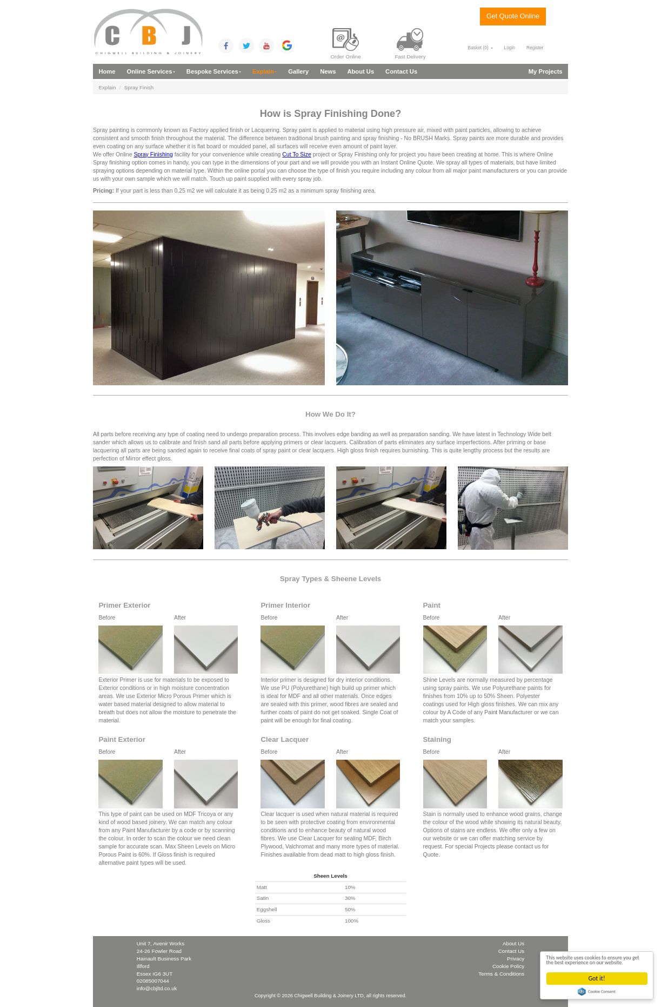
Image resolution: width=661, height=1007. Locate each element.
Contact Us (401, 71)
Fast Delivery (410, 44)
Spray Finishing (152, 154)
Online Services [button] (151, 71)
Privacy (515, 959)
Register (534, 47)
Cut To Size (296, 154)
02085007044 (153, 981)
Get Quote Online (512, 16)
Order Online (346, 44)
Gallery (298, 71)
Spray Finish (138, 87)
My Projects (546, 71)
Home (106, 71)
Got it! (597, 978)
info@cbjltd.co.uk (157, 988)
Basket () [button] (480, 47)
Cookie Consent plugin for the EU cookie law (598, 992)
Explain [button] (264, 71)
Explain (107, 87)
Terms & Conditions (501, 974)
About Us (360, 71)
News (328, 71)
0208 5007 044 (513, 33)
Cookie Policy (508, 966)
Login (510, 47)
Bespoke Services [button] (213, 71)
